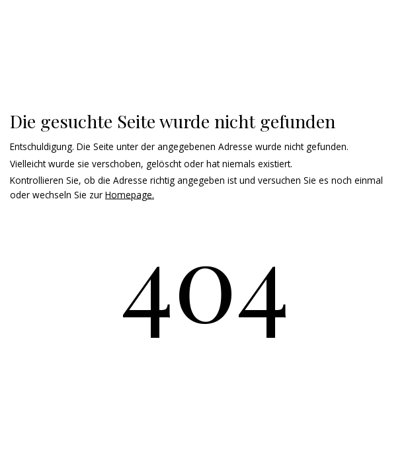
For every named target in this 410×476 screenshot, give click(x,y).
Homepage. (129, 194)
